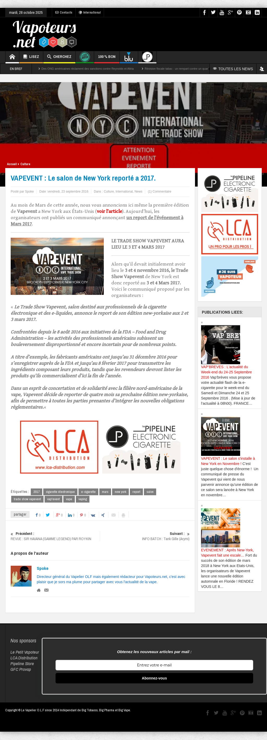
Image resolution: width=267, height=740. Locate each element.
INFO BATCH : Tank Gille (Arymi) (145, 537)
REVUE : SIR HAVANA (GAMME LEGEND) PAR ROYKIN (55, 537)
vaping (82, 499)
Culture (25, 164)
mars (105, 492)
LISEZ (31, 57)
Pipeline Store (22, 664)
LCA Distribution (24, 658)
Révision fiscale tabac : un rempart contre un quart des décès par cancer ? (192, 68)
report (136, 492)
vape (69, 499)
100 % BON (106, 58)
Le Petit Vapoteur (24, 652)
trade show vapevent (27, 499)
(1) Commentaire (159, 191)
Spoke (42, 568)
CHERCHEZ (59, 57)
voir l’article (109, 211)
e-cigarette (88, 492)
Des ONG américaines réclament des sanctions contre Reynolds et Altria (87, 68)
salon (150, 492)
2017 (36, 492)
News (138, 191)
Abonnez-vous (154, 679)
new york (120, 492)
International (90, 12)
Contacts (63, 12)
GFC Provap (20, 670)
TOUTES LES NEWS (234, 69)
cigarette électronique (60, 492)
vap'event (53, 499)
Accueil (12, 164)
